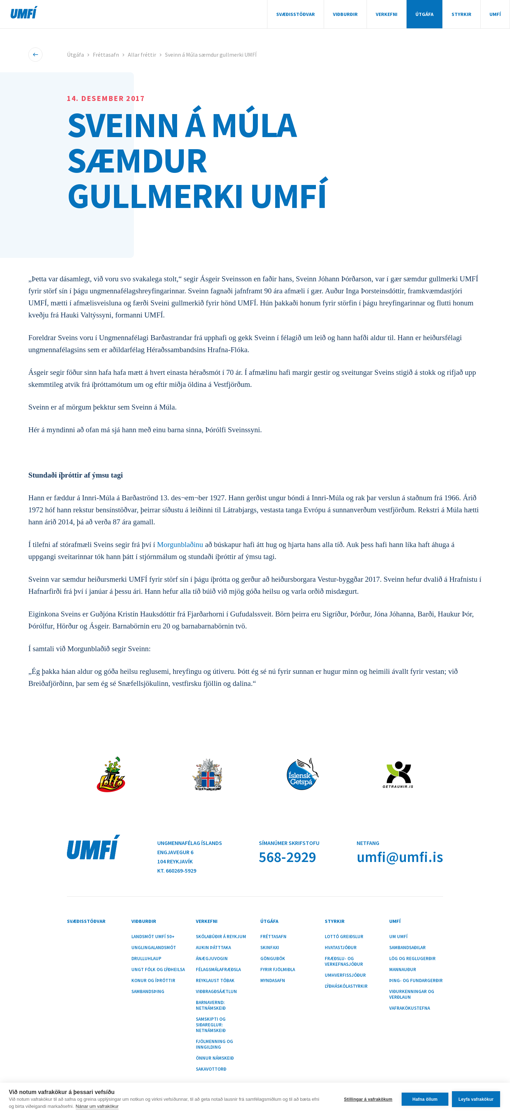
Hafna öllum (425, 1099)
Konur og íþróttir (153, 980)
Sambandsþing (147, 991)
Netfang (368, 842)
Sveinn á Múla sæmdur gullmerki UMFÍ (211, 54)
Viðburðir (345, 14)
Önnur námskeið (215, 1058)
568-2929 (287, 857)
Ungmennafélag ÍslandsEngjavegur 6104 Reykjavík (189, 852)
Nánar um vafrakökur (97, 1106)
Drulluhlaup (146, 959)
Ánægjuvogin (212, 959)
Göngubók (272, 959)
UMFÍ (24, 12)
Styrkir (461, 14)
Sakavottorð (211, 1069)
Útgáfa (424, 14)
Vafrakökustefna (409, 1008)
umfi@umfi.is (400, 857)
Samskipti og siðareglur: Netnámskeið (211, 1024)
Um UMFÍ (398, 937)
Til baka (35, 54)
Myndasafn (272, 980)
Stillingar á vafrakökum (368, 1099)
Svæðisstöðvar (295, 14)
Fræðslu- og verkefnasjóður (344, 961)
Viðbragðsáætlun (216, 991)
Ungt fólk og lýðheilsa (158, 970)
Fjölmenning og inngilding (214, 1044)
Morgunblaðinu (180, 544)
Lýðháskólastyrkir (346, 986)
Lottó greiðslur (344, 937)
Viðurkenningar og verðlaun (411, 994)
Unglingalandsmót (153, 948)
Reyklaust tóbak (215, 980)
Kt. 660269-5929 (176, 870)
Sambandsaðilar (407, 948)
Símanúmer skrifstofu (289, 842)
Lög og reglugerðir (412, 959)
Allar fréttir (142, 54)
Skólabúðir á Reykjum (221, 937)
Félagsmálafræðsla (218, 970)
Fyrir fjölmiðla (277, 970)
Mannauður (402, 970)
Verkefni (386, 14)
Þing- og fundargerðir (416, 980)
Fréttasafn (106, 54)
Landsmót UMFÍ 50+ (153, 937)
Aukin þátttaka (213, 948)
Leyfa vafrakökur (475, 1099)
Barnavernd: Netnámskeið (211, 1005)
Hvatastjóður (341, 948)
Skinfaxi (269, 948)
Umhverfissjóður (345, 975)
